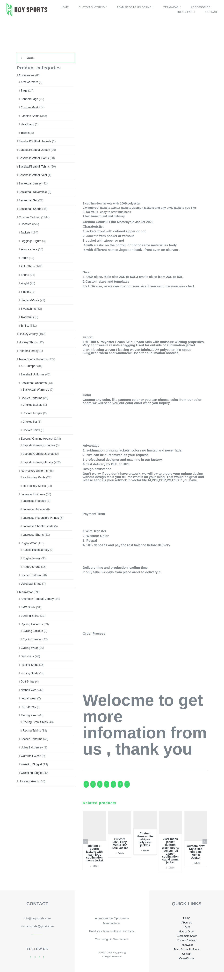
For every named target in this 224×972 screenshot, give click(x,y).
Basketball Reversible (33, 192)
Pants (24, 258)
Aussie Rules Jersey (35, 549)
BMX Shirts (28, 607)
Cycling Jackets (32, 631)
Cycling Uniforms (32, 624)
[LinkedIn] (106, 785)
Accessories (26, 75)
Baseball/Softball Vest (33, 175)
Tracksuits (27, 317)
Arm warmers (29, 82)
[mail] (43, 957)
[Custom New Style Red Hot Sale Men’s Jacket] (195, 826)
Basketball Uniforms (34, 383)
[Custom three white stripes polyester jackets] (145, 820)
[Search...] (46, 58)
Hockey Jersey (28, 334)
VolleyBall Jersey (32, 747)
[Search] (21, 58)
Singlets (26, 291)
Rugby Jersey (31, 558)
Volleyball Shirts (31, 583)
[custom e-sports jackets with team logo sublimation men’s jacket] (94, 826)
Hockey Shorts (28, 342)
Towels (25, 132)
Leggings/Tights (31, 241)
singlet (25, 283)
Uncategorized (28, 781)
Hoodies (26, 224)
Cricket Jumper (32, 413)
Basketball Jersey (30, 183)
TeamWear (26, 592)
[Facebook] (86, 785)
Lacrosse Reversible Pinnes (40, 517)
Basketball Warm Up (35, 389)
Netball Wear (29, 690)
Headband (27, 124)
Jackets (25, 232)
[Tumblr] (120, 785)
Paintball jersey (28, 350)
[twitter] (35, 957)
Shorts (25, 274)
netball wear (28, 698)
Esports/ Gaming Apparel (37, 438)
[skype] (39, 957)
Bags (24, 90)
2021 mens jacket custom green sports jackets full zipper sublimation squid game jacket (170, 850)
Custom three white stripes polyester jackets (145, 839)
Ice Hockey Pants (33, 477)
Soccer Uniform (31, 575)
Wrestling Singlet (32, 773)
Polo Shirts (28, 266)
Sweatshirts (28, 308)
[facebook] (30, 957)
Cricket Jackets (32, 404)
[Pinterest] (127, 785)
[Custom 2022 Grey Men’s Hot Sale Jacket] (119, 822)
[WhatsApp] (113, 785)
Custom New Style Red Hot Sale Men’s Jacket (196, 851)
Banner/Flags (29, 99)
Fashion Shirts (30, 116)
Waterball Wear (31, 756)
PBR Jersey (28, 707)
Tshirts (25, 325)
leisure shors (29, 249)
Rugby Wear (29, 543)
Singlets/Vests (30, 300)
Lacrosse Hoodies (34, 500)
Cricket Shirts (31, 430)
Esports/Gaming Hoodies (38, 445)
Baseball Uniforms (32, 374)
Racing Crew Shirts (35, 722)
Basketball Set (28, 200)
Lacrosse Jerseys (33, 509)
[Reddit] (99, 785)
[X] (93, 785)
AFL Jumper (28, 366)
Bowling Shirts (30, 615)
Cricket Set (29, 421)
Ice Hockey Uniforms (34, 470)
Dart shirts (27, 656)
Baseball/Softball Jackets (35, 141)
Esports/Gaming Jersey (37, 462)
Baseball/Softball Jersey (34, 149)
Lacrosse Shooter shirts (37, 526)
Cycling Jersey (32, 639)
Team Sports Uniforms (33, 359)
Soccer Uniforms (31, 739)
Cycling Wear (29, 647)
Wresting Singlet (31, 764)
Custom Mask (29, 107)
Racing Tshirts (31, 730)
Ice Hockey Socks (34, 485)
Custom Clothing (29, 217)
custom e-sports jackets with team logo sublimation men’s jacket (94, 853)
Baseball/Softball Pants (34, 158)
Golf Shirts (27, 681)
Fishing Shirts (29, 664)
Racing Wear (29, 715)
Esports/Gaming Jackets (38, 453)
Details (96, 866)
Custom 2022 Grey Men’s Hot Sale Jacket (120, 844)
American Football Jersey (37, 598)
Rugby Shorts (31, 566)
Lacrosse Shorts (33, 534)
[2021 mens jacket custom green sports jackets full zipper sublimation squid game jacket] (170, 822)
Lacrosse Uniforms (33, 494)
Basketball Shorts (30, 209)
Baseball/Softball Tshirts (34, 166)
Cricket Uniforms (31, 398)
